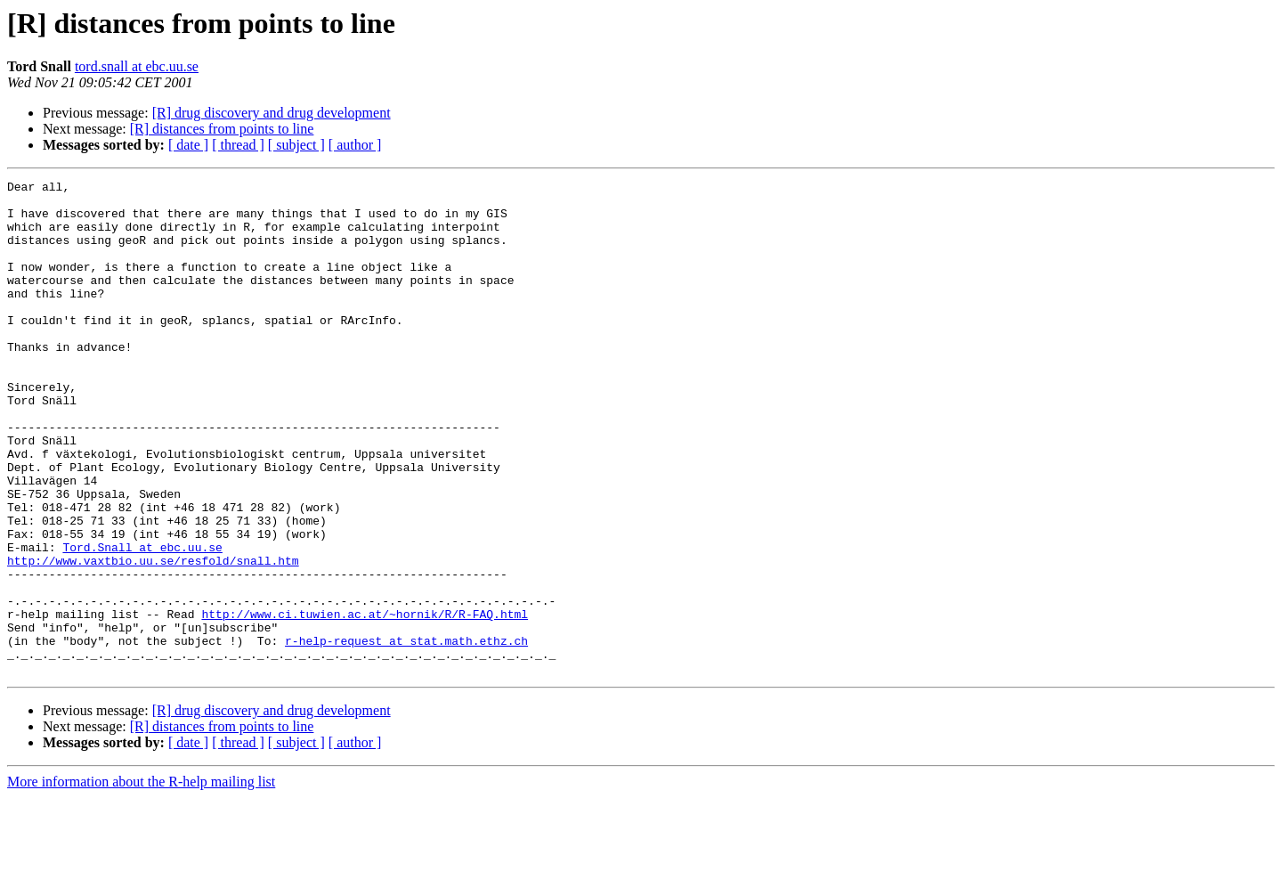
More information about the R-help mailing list (141, 880)
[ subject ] (296, 144)
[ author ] (355, 144)
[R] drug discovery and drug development (271, 112)
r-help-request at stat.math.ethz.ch (406, 734)
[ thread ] (238, 144)
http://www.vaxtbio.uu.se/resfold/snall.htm (153, 638)
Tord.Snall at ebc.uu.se (142, 622)
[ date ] (188, 144)
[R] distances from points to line (222, 128)
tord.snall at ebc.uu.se (137, 66)
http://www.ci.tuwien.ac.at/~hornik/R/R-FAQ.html (364, 702)
